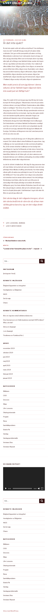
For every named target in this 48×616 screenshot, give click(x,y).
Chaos (5, 303)
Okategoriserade (9, 412)
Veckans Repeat (9, 447)
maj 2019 (6, 361)
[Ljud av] (39, 488)
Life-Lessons (12, 223)
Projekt (5, 417)
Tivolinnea (6, 335)
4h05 (5, 294)
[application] (24, 479)
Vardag (22, 223)
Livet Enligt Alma (17, 3)
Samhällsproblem (9, 425)
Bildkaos (6, 391)
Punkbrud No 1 (18, 335)
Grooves (6, 400)
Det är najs (7, 298)
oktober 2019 (8, 353)
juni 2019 (6, 357)
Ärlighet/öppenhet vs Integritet (14, 286)
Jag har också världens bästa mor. (21, 316)
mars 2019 (7, 370)
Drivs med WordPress (10, 611)
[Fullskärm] (42, 488)
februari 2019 (8, 374)
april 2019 (6, 365)
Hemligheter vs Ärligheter (12, 290)
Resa (5, 421)
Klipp (5, 404)
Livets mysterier (14, 226)
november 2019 (9, 348)
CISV (5, 395)
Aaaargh (13, 327)
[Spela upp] (6, 488)
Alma (24, 40)
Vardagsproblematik (10, 438)
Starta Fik (6, 430)
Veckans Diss (8, 442)
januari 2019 (7, 378)
